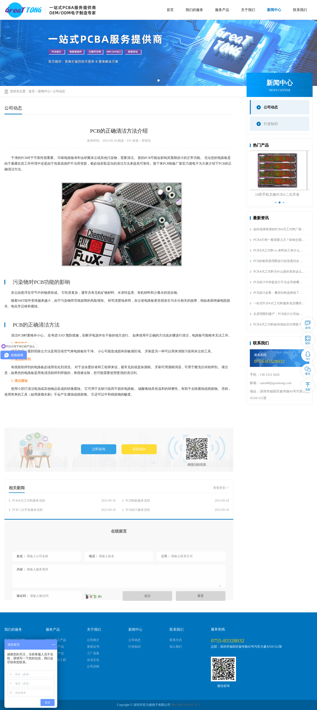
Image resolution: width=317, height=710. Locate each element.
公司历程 (93, 666)
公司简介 (93, 640)
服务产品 (222, 10)
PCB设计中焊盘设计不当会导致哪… (277, 282)
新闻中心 (274, 10)
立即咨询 (98, 477)
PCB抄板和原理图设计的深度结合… (277, 261)
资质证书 (93, 646)
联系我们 (300, 10)
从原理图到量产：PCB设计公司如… (277, 314)
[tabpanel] (158, 53)
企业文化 (93, 660)
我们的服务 (194, 10)
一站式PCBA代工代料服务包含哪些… (279, 303)
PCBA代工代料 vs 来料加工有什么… (278, 250)
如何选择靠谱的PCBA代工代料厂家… (279, 229)
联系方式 (176, 640)
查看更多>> (221, 512)
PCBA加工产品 (56, 640)
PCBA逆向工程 (56, 660)
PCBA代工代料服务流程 (64, 525)
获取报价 (139, 477)
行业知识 (271, 124)
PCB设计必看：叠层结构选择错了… (277, 292)
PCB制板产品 (55, 646)
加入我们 (176, 646)
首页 (170, 10)
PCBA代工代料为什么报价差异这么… (279, 271)
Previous (246, 178)
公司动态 (59, 91)
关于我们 (248, 10)
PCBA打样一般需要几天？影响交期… (279, 240)
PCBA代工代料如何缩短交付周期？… (279, 324)
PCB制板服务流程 (177, 525)
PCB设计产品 (55, 653)
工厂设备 (93, 653)
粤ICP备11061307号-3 (185, 704)
